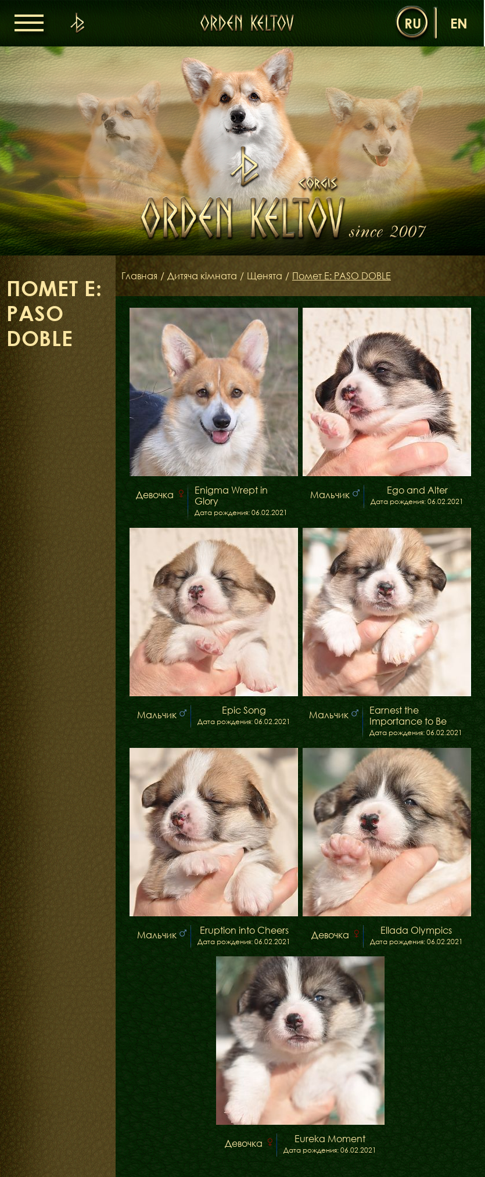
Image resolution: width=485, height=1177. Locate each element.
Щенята (264, 275)
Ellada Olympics (416, 930)
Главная (139, 275)
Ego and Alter (417, 490)
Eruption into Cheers (244, 930)
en (459, 23)
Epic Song (244, 710)
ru (412, 23)
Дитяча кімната (202, 275)
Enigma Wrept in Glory (231, 496)
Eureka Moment (329, 1138)
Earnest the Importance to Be (408, 716)
